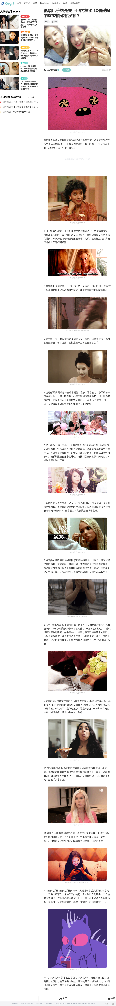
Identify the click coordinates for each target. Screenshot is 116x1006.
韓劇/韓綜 (44, 3)
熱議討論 (56, 3)
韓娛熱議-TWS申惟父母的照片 (16, 112)
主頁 (19, 3)
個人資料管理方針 (27, 1003)
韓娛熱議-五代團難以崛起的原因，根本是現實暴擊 (21, 102)
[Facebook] (106, 1003)
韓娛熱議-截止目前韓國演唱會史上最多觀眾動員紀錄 (21, 107)
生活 (65, 3)
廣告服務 (49, 1003)
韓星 (35, 3)
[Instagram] (112, 1003)
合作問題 (39, 1003)
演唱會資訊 (75, 3)
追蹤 (66, 70)
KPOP (27, 3)
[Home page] (8, 4)
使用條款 (15, 1003)
